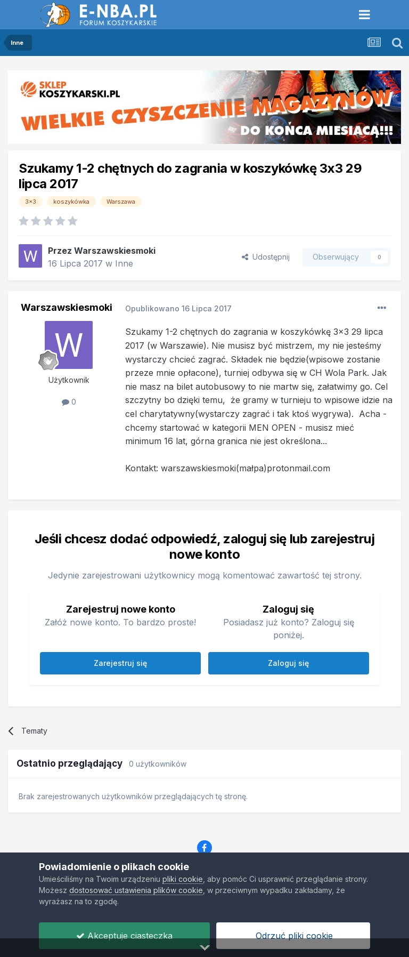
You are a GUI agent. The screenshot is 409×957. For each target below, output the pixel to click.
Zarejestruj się (120, 663)
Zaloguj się (288, 663)
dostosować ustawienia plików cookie (136, 890)
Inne (124, 263)
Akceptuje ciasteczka (124, 935)
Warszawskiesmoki (115, 250)
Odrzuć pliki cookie (293, 935)
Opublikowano (178, 308)
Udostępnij (266, 256)
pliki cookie (182, 878)
